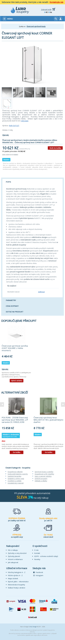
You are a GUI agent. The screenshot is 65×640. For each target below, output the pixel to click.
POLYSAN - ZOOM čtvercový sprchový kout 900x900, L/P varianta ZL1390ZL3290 (15, 419)
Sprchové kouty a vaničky (44, 472)
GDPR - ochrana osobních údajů (46, 556)
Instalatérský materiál (15, 483)
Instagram (38, 575)
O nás (36, 550)
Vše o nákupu (13, 550)
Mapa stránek (13, 578)
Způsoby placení (14, 556)
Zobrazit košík (46, 9)
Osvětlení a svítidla (14, 481)
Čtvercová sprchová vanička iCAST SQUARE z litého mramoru (15, 348)
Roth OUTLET (14, 125)
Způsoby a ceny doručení (17, 553)
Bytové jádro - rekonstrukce (18, 581)
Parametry (11, 300)
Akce (3, 441)
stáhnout (41, 292)
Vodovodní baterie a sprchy (18, 474)
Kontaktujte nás (56, 2)
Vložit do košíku (55, 148)
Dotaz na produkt (14, 312)
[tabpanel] (16, 354)
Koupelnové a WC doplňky (44, 474)
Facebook (38, 572)
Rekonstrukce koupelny (16, 585)
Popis (8, 182)
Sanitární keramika (14, 476)
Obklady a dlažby (41, 481)
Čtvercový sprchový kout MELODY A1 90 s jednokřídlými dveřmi (48, 419)
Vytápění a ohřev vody (16, 478)
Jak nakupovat (13, 562)
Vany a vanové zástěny (43, 476)
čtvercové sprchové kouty (36, 26)
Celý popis (24, 121)
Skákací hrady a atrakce (16, 588)
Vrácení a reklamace (15, 559)
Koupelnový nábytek (15, 472)
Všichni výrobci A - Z (15, 575)
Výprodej (5, 135)
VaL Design (33, 626)
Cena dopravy (12, 306)
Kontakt (37, 553)
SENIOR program (41, 478)
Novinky (37, 559)
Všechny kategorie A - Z (16, 572)
